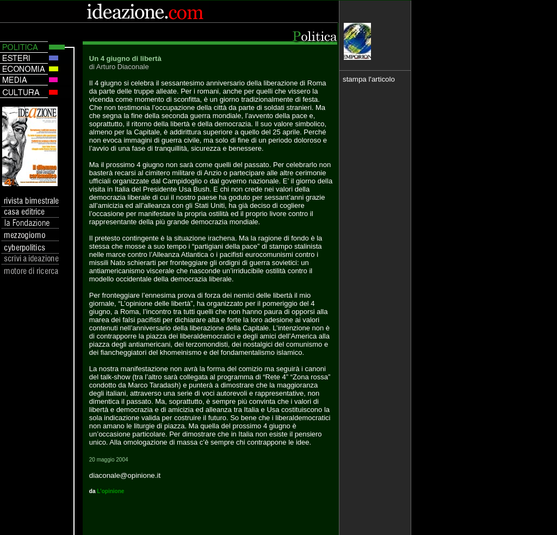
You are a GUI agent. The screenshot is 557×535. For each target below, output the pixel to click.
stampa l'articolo (369, 79)
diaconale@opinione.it (124, 475)
